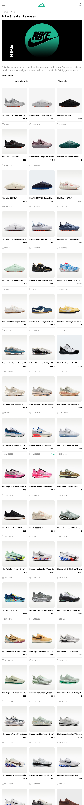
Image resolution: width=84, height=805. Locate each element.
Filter (62, 81)
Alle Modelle (21, 81)
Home (5, 11)
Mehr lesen (9, 75)
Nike (13, 11)
